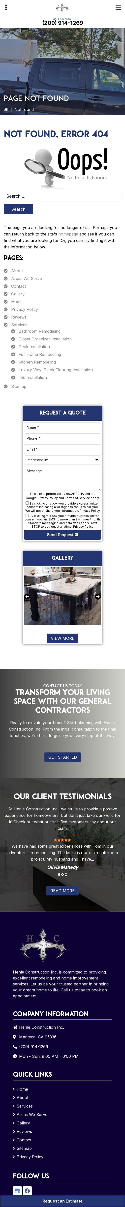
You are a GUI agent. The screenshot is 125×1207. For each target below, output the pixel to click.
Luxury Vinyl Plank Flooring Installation (56, 369)
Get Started (62, 757)
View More (62, 638)
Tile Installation (33, 377)
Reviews (19, 317)
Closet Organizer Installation (45, 338)
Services (19, 324)
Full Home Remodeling (40, 354)
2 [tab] (62, 874)
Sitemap (18, 386)
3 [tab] (66, 874)
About (17, 270)
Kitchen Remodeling (37, 362)
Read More (62, 890)
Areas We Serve (26, 278)
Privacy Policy (24, 309)
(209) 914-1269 (62, 23)
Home (17, 301)
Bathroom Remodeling (40, 331)
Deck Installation (34, 346)
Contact (18, 286)
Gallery (18, 293)
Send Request (62, 535)
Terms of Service (77, 498)
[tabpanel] (62, 853)
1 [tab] (59, 874)
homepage (68, 234)
